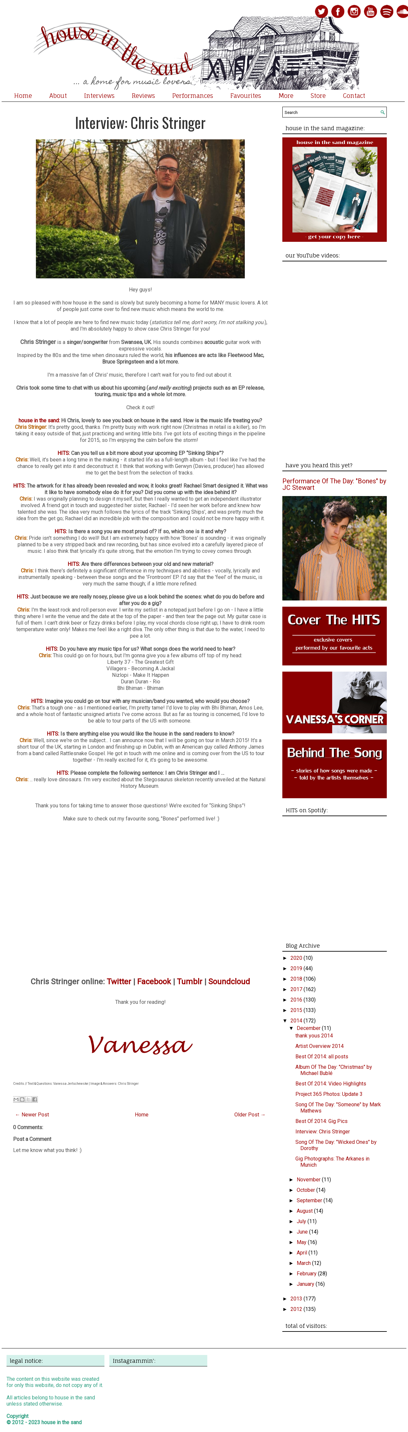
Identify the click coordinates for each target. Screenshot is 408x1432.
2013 (297, 1299)
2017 (297, 989)
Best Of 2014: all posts (321, 1056)
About (58, 95)
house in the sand (61, 1422)
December (309, 1028)
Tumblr (189, 981)
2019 (297, 968)
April (302, 1253)
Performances (192, 95)
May (302, 1242)
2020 (297, 958)
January (306, 1284)
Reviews (143, 95)
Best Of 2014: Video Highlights (330, 1084)
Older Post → (250, 1115)
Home (23, 95)
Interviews (99, 95)
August (305, 1211)
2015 (297, 1010)
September (310, 1200)
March (304, 1263)
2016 (297, 1000)
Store (318, 95)
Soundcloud (229, 981)
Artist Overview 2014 (319, 1046)
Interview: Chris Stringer (140, 122)
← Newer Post (32, 1115)
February (307, 1273)
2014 (297, 1021)
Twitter (119, 981)
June (303, 1232)
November (309, 1179)
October (306, 1190)
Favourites (245, 95)
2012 (297, 1309)
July (302, 1221)
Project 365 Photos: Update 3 (329, 1094)
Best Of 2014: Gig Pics (321, 1121)
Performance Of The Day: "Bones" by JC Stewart (334, 484)
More (285, 95)
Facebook (154, 981)
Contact (354, 95)
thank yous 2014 (314, 1036)
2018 (297, 979)
